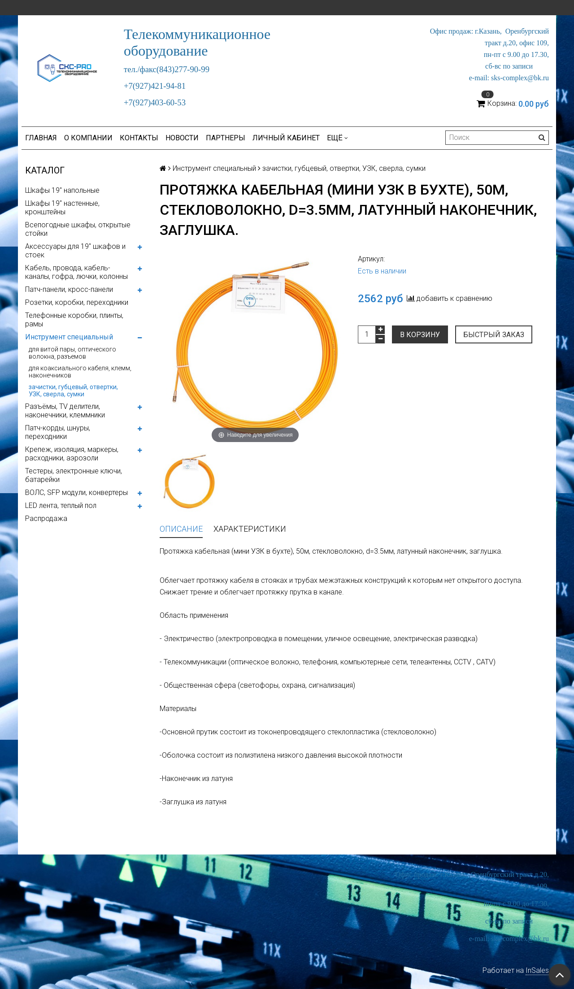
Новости (182, 138)
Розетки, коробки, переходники (76, 302)
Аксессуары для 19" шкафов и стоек (75, 250)
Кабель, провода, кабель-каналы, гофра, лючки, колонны (76, 272)
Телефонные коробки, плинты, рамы (74, 319)
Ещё (337, 138)
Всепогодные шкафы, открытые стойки (77, 229)
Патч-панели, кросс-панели (69, 289)
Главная (41, 138)
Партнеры (225, 138)
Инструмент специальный (69, 337)
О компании (88, 138)
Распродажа (46, 518)
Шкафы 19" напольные (62, 190)
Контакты (139, 138)
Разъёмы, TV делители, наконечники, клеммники (65, 410)
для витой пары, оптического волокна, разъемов (72, 353)
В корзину (420, 334)
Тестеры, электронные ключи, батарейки (73, 475)
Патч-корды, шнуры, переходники (57, 432)
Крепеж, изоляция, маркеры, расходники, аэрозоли (71, 453)
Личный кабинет (286, 138)
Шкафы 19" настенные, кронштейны (62, 207)
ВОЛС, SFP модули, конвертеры (76, 492)
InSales (537, 970)
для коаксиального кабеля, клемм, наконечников (80, 371)
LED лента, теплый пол (60, 505)
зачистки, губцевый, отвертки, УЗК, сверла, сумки (73, 390)
